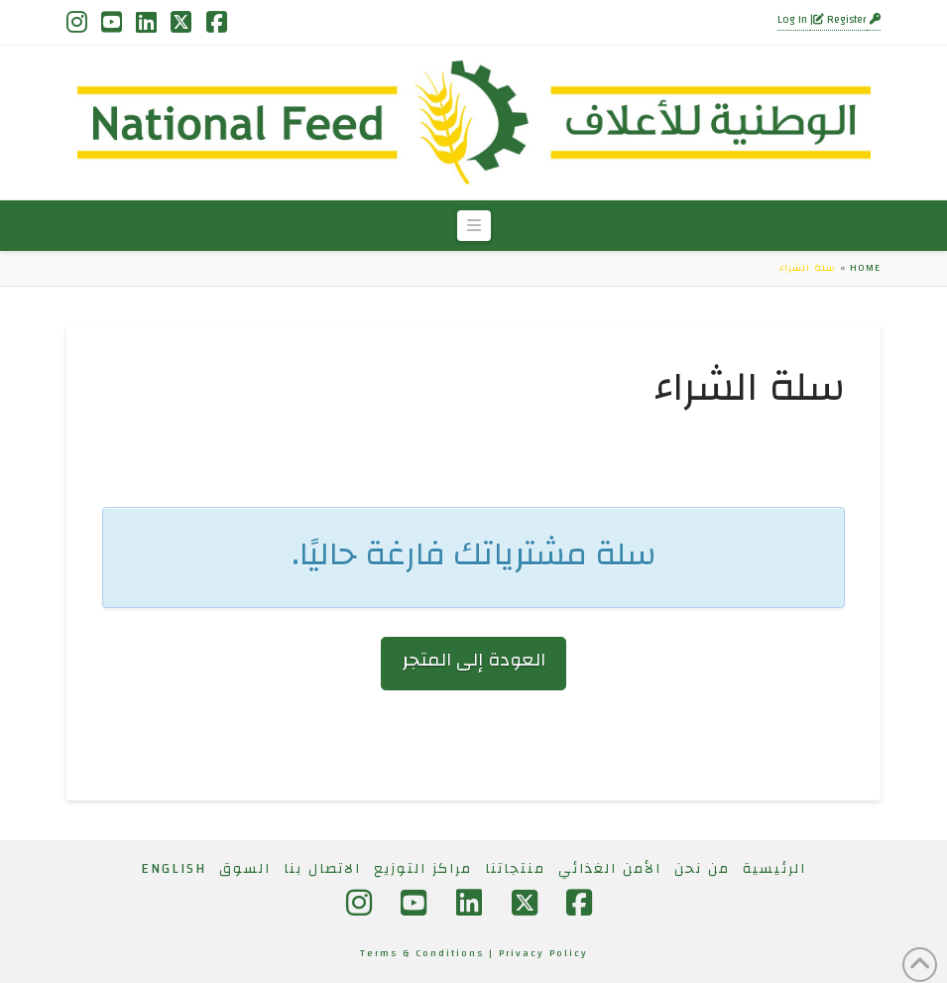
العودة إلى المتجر (474, 660)
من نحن (702, 869)
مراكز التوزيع (423, 869)
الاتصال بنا (322, 869)
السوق (245, 869)
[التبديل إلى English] (173, 869)
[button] (474, 226)
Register (840, 20)
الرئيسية (774, 869)
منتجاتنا (515, 869)
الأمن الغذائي (609, 869)
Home (865, 268)
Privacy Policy (543, 953)
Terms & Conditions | (429, 953)
